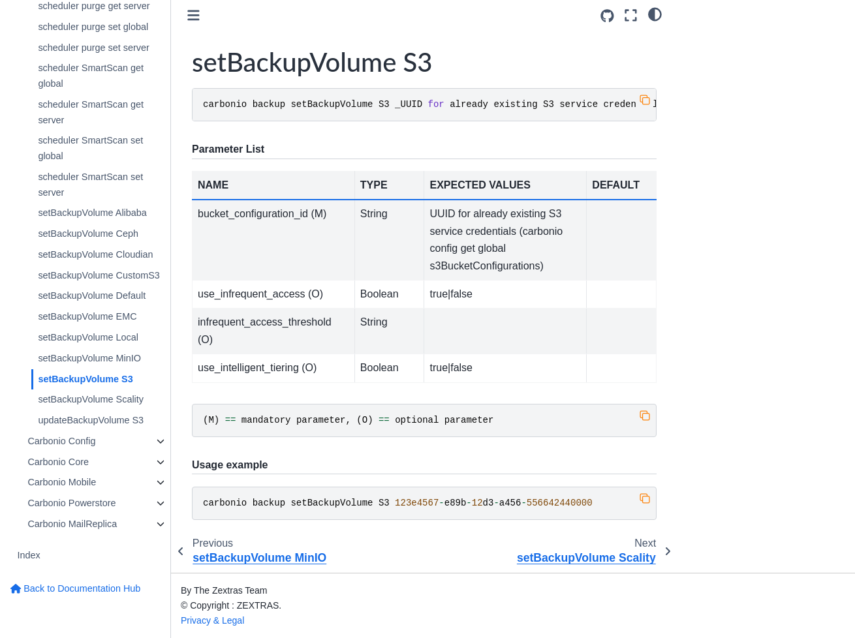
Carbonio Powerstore (71, 503)
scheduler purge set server (93, 47)
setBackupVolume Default (92, 295)
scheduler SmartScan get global (91, 76)
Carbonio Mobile (61, 482)
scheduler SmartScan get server (91, 112)
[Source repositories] (607, 16)
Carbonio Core (58, 462)
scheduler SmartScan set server (90, 185)
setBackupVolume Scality (91, 399)
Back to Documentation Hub (75, 588)
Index (28, 555)
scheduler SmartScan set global (90, 148)
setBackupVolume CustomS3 (98, 275)
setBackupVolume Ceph (88, 233)
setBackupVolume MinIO (89, 358)
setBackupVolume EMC (87, 316)
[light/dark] (655, 14)
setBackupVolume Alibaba (92, 212)
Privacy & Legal (212, 620)
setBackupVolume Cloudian (95, 254)
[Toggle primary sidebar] (193, 15)
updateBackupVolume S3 (91, 420)
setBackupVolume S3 (85, 379)
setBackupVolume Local (88, 337)
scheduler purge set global (93, 27)
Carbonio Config (61, 441)
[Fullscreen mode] (631, 15)
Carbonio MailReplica (72, 524)
